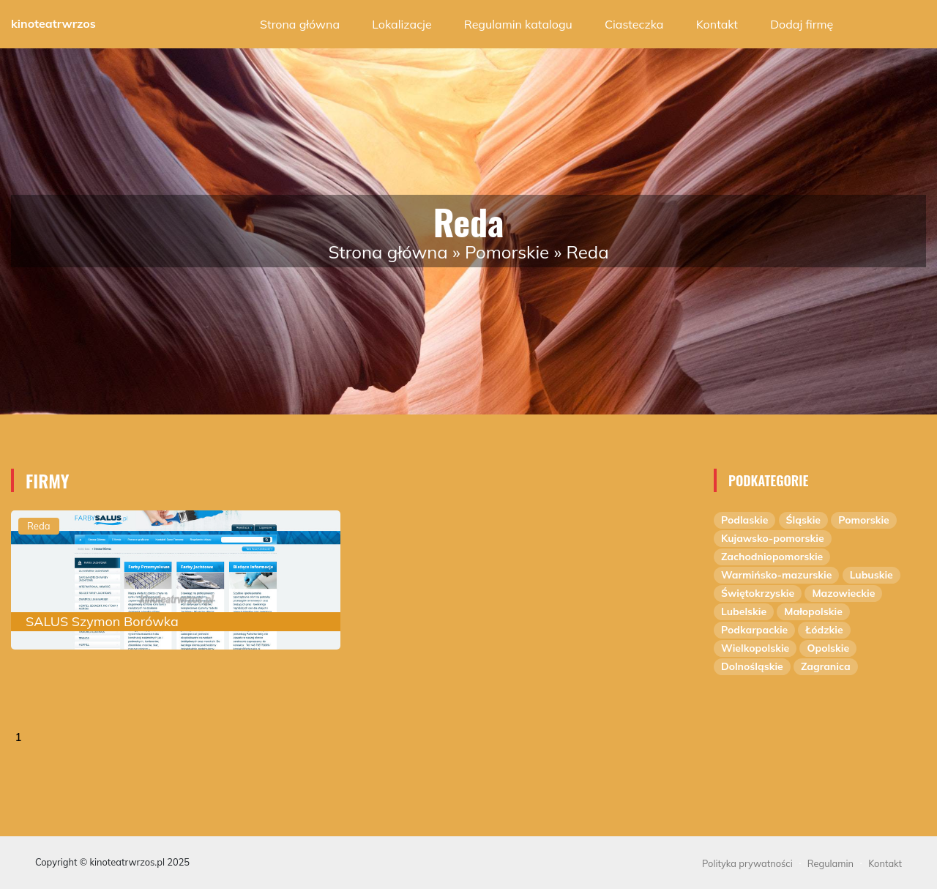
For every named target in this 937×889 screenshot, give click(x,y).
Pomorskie (507, 252)
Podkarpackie (754, 629)
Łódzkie (824, 629)
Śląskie (803, 520)
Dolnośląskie (752, 666)
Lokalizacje (401, 24)
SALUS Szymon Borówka (102, 621)
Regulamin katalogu (518, 24)
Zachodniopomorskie (772, 556)
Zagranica (826, 666)
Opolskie (828, 648)
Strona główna (300, 24)
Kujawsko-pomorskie (772, 538)
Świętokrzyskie (757, 593)
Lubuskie (871, 574)
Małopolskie (813, 611)
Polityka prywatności (747, 863)
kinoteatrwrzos (53, 23)
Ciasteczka (634, 24)
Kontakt (717, 24)
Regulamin (830, 863)
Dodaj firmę (801, 24)
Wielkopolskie (755, 648)
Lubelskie (743, 611)
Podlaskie (744, 520)
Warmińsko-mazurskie (776, 574)
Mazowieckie (843, 593)
